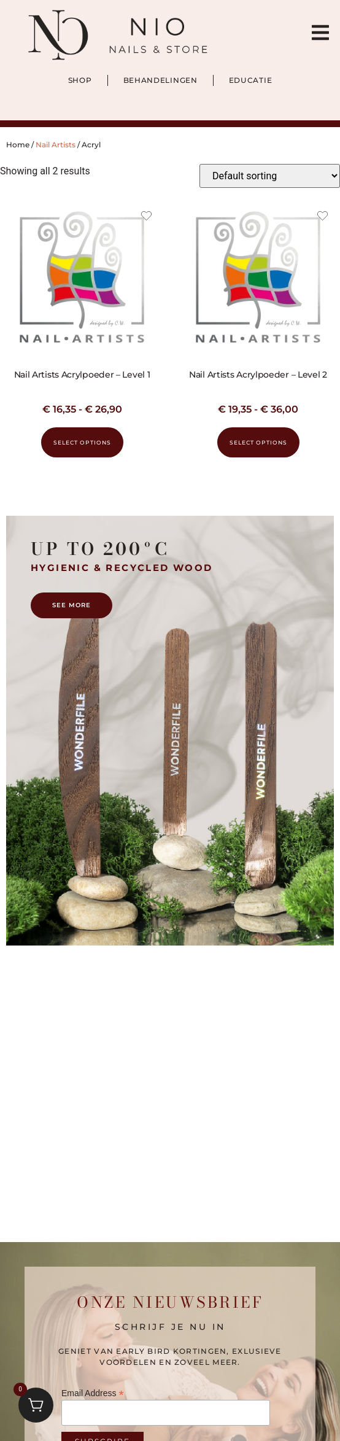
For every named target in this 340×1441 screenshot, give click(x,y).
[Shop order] (269, 176)
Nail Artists (55, 144)
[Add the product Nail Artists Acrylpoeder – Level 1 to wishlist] (146, 217)
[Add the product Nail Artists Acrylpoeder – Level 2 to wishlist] (322, 217)
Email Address (92, 1393)
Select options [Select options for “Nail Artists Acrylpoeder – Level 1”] (82, 442)
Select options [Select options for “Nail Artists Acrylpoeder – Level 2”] (258, 442)
